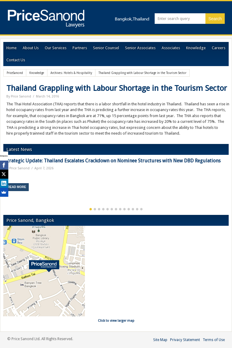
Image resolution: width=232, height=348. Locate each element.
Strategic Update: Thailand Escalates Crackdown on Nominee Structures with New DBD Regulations (113, 161)
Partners (79, 48)
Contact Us (15, 60)
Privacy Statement (185, 340)
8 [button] (120, 209)
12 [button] (137, 209)
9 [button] (124, 209)
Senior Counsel (106, 48)
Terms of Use (214, 340)
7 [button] (116, 209)
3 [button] (99, 209)
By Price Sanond (18, 96)
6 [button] (112, 209)
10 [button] (128, 209)
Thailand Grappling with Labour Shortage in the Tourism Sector (116, 88)
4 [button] (103, 209)
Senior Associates (140, 48)
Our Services (55, 48)
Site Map (160, 340)
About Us (31, 48)
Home (11, 48)
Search (215, 18)
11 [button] (133, 209)
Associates (171, 48)
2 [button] (95, 209)
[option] (116, 177)
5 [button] (107, 209)
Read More (17, 187)
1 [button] (90, 209)
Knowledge (196, 48)
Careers (218, 48)
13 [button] (141, 209)
